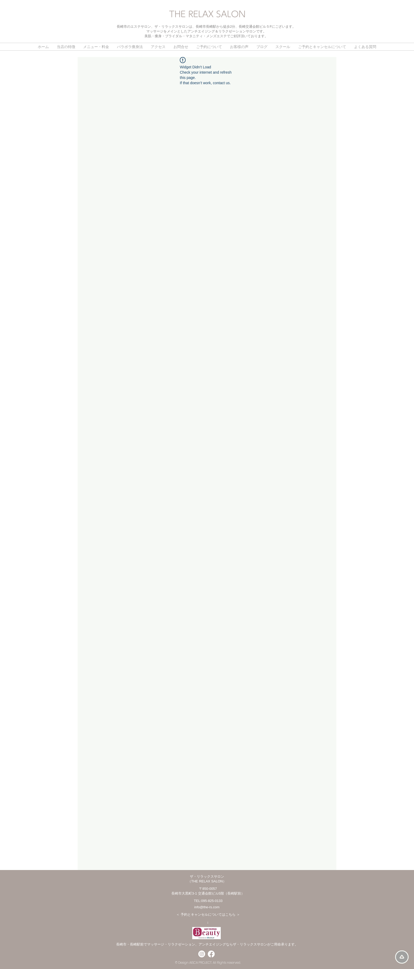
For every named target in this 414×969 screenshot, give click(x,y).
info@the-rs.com (207, 907)
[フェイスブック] (211, 954)
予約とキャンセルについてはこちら (208, 914)
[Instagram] (201, 954)
